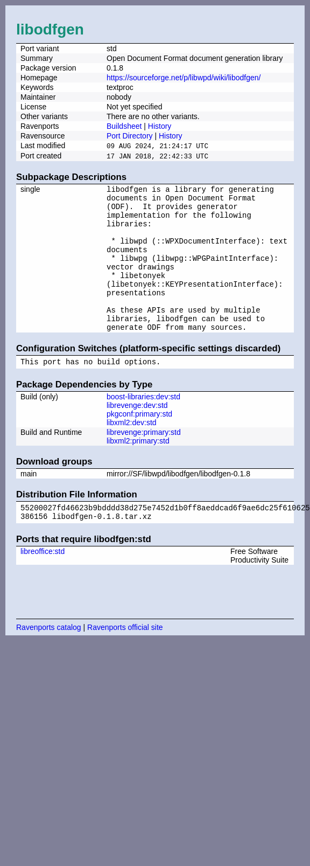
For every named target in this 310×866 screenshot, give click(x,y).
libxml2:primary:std (138, 469)
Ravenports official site (125, 659)
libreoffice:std (42, 583)
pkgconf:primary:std (139, 442)
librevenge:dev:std (137, 433)
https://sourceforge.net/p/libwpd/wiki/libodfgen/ (183, 77)
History (160, 126)
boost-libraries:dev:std (143, 425)
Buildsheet (124, 126)
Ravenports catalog (48, 659)
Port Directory (130, 135)
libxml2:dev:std (132, 451)
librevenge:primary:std (144, 460)
